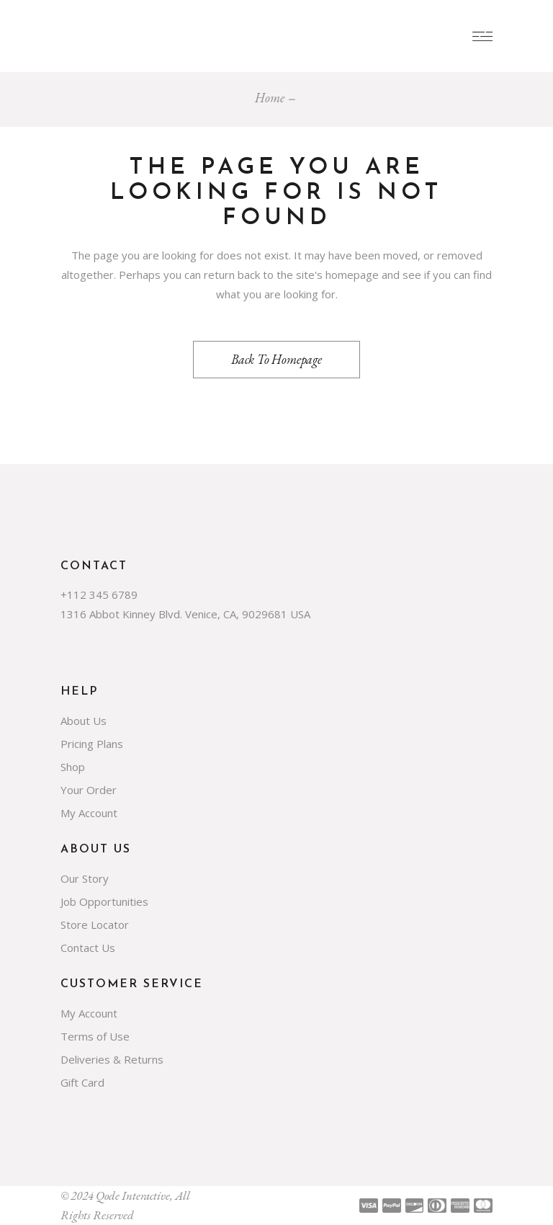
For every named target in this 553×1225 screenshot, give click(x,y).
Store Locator (94, 924)
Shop (72, 767)
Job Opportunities (104, 901)
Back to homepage (276, 359)
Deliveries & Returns (111, 1059)
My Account (88, 813)
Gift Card (82, 1082)
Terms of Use (95, 1036)
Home (269, 97)
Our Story (84, 878)
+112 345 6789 (99, 594)
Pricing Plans (91, 743)
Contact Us (87, 947)
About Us (83, 720)
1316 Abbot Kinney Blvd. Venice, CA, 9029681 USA (185, 614)
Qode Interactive (133, 1195)
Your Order (88, 790)
